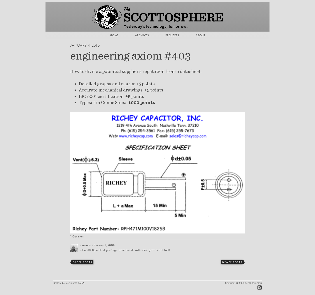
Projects (172, 35)
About (200, 35)
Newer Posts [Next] (232, 262)
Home (114, 35)
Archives (142, 35)
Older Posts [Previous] (82, 262)
